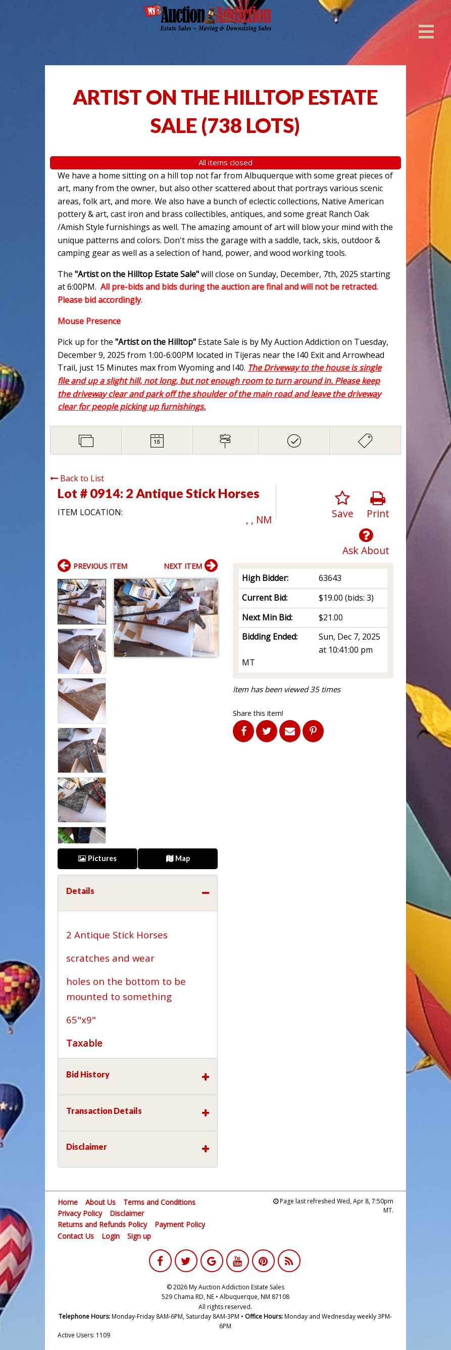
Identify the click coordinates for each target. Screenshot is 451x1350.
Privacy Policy (80, 1213)
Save (343, 505)
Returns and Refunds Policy (102, 1224)
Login (111, 1236)
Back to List (77, 478)
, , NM (259, 519)
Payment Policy (180, 1224)
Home (68, 1202)
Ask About (365, 542)
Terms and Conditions (159, 1202)
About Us (100, 1202)
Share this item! (258, 713)
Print (378, 505)
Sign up (139, 1236)
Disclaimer (127, 1213)
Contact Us (76, 1236)
